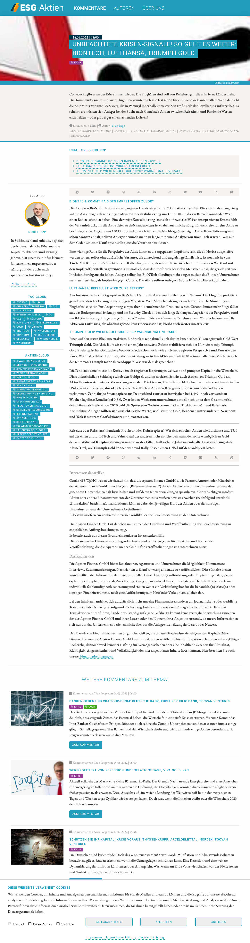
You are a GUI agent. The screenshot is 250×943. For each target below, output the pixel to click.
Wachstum (22, 343)
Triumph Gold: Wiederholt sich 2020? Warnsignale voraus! (129, 171)
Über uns (153, 8)
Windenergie (47, 339)
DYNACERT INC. (24, 418)
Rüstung (34, 319)
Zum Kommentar (85, 745)
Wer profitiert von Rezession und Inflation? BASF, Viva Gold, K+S (129, 770)
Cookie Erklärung (151, 937)
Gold (18, 327)
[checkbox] (10, 924)
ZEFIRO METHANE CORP (29, 373)
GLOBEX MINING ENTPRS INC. (33, 393)
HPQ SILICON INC (25, 397)
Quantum (21, 335)
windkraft (22, 310)
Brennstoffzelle (26, 314)
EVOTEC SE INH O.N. (27, 438)
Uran (37, 302)
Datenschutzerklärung (120, 937)
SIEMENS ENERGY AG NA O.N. (33, 369)
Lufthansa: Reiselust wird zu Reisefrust (113, 166)
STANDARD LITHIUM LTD (29, 389)
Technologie (44, 335)
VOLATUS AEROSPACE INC (31, 426)
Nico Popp (118, 126)
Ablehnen (218, 922)
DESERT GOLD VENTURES (30, 434)
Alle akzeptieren (109, 922)
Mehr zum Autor (24, 283)
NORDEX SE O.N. (25, 377)
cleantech (22, 339)
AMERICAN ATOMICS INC (30, 365)
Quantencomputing (28, 306)
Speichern (164, 922)
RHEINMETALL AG (25, 414)
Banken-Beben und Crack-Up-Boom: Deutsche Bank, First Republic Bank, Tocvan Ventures (149, 701)
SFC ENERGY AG (24, 422)
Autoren (124, 8)
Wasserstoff (45, 331)
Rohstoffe (22, 322)
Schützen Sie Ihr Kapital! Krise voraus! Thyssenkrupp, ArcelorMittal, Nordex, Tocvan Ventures (148, 841)
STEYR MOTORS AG (26, 401)
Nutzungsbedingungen (96, 656)
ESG (53, 306)
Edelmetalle (47, 322)
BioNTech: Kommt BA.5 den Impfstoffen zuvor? (118, 161)
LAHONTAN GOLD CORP (29, 430)
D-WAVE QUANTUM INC (29, 361)
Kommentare (90, 8)
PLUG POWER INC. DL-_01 (30, 406)
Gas (17, 319)
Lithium (35, 327)
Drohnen (21, 331)
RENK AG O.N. (23, 385)
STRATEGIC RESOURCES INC (32, 410)
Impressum (94, 937)
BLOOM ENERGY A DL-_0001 (31, 381)
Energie (20, 302)
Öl (49, 314)
